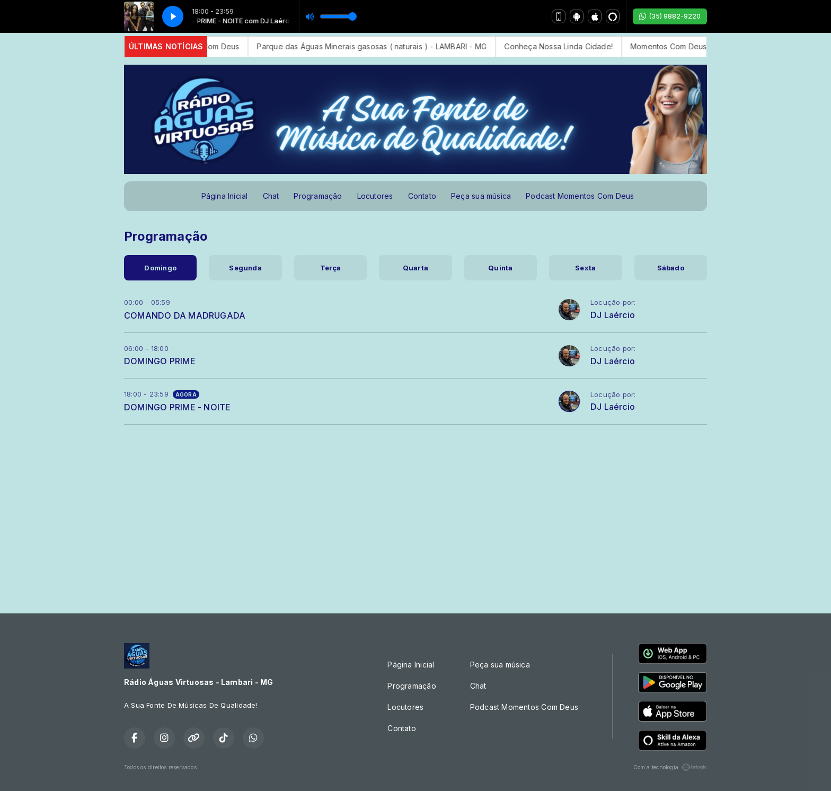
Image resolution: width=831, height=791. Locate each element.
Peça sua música (481, 195)
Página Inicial (224, 195)
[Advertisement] (415, 515)
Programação (318, 195)
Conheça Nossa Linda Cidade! (569, 46)
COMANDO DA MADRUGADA (184, 315)
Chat (271, 195)
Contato (422, 195)
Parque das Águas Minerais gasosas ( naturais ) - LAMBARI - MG (382, 46)
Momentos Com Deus (211, 46)
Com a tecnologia (670, 767)
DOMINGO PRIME (160, 361)
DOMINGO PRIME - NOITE (177, 407)
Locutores (375, 195)
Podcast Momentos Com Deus (580, 195)
